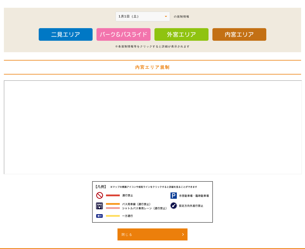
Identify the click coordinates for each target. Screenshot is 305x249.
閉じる (127, 234)
